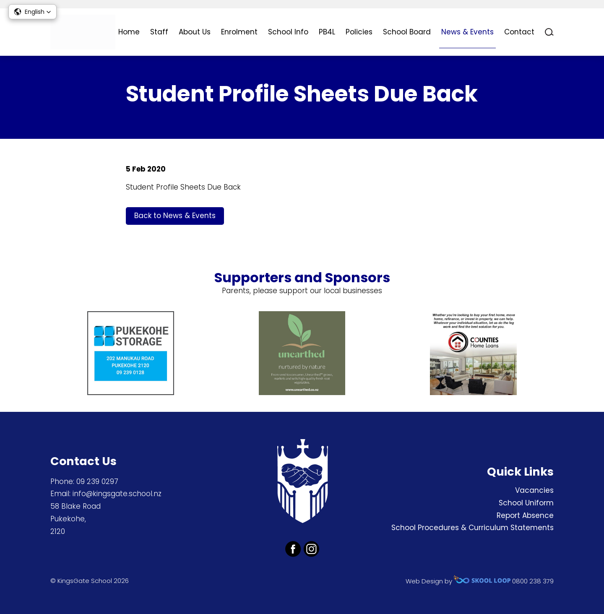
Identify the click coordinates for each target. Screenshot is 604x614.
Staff (159, 32)
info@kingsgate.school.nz (117, 494)
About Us (195, 32)
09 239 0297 (97, 481)
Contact (519, 32)
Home (129, 32)
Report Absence (525, 515)
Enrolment (239, 32)
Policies (359, 32)
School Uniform (526, 503)
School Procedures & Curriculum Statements (472, 528)
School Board (407, 32)
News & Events (467, 32)
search (549, 32)
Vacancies (534, 490)
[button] (32, 12)
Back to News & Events (175, 216)
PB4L (327, 32)
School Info (288, 32)
